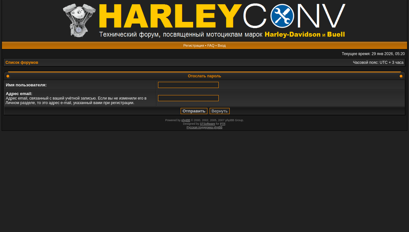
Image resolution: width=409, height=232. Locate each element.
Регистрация (193, 45)
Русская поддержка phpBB (205, 127)
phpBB (185, 120)
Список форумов (21, 62)
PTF (222, 123)
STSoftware (207, 123)
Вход (222, 45)
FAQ (210, 45)
